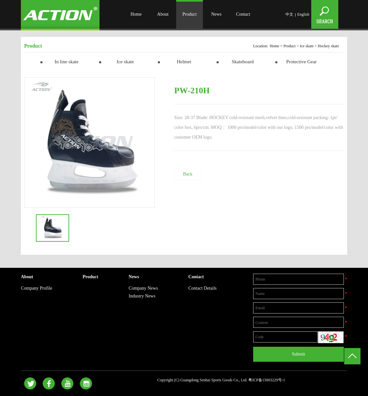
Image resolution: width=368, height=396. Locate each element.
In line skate (66, 61)
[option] (89, 142)
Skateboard (242, 61)
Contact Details (202, 288)
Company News (143, 288)
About (163, 14)
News (216, 14)
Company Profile (36, 288)
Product (189, 14)
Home (136, 14)
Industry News (142, 296)
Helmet (184, 61)
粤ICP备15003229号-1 (266, 380)
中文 (289, 14)
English (303, 14)
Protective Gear (301, 61)
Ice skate (307, 46)
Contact (243, 14)
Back (187, 174)
